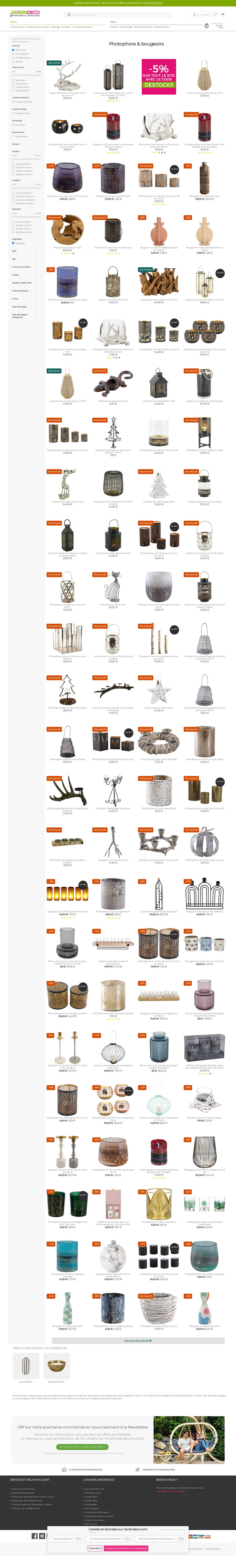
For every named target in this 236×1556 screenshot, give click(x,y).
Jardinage (55, 27)
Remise (19, 62)
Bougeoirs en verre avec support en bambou (158, 1014)
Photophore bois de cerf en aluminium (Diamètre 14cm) (113, 350)
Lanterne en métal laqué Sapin (159, 501)
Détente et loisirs (161, 27)
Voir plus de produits (138, 1340)
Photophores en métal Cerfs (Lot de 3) (159, 349)
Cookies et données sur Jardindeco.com (118, 1529)
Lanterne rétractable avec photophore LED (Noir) (113, 1066)
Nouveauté (18, 125)
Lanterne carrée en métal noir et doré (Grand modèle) (67, 554)
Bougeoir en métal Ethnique (205, 196)
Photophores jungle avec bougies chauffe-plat (204, 1223)
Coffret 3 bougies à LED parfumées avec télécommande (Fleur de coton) (204, 1066)
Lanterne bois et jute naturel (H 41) (205, 93)
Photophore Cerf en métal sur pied (204, 450)
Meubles (114, 27)
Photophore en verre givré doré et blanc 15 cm (159, 605)
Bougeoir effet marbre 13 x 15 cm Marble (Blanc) (113, 1275)
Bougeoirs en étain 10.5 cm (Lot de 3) (204, 961)
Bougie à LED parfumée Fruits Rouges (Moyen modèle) (113, 145)
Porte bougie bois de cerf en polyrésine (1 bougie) (67, 809)
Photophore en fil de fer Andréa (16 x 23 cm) (204, 1171)
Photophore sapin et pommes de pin (67, 707)
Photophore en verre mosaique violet (67, 299)
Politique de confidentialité (26, 1508)
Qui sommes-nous (94, 1489)
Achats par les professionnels (27, 1500)
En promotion (20, 136)
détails (94, 1532)
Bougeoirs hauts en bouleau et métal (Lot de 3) (158, 657)
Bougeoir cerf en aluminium (113, 860)
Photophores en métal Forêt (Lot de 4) (67, 450)
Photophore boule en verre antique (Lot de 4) (113, 1118)
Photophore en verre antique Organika (113, 1013)
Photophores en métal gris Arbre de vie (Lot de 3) (159, 197)
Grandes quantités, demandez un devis (32, 1504)
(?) (73, 1539)
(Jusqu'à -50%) (217, 26)
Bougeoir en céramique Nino (204, 1326)
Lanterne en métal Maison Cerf (159, 401)
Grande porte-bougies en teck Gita (159, 299)
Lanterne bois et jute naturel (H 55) (67, 401)
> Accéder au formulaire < (171, 1491)
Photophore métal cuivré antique (67, 759)
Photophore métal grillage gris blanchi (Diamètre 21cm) (204, 657)
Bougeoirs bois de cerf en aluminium (158, 860)
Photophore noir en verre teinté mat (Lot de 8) (159, 1275)
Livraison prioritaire (22, 101)
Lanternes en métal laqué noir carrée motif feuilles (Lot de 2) (113, 94)
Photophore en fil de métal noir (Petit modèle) (113, 502)
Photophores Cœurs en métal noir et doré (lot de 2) (67, 145)
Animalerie (66, 27)
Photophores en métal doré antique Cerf (67, 350)
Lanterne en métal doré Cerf (113, 299)
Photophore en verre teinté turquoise (204, 1274)
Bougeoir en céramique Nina (67, 1326)
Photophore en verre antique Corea (204, 759)
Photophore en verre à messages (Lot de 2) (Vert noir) (67, 1223)
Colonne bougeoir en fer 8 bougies (159, 911)
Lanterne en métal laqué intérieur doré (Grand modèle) (204, 605)
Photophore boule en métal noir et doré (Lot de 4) (205, 350)
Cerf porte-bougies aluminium (67, 501)
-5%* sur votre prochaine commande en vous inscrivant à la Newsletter (82, 1427)
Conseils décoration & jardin (99, 1516)
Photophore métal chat (113, 604)
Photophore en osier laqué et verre (159, 1326)
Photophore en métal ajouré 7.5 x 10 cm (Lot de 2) (159, 962)
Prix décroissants (23, 58)
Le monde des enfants (82, 27)
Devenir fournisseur (95, 1520)
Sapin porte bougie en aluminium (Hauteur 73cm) (113, 451)
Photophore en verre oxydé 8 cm (113, 911)
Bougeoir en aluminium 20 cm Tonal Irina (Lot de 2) (67, 1066)
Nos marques (92, 1508)
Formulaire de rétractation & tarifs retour (33, 1496)
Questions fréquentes (23, 1492)
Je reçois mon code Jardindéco (82, 1446)
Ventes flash (91, 1496)
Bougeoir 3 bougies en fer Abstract (204, 911)
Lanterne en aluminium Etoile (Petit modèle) (204, 554)
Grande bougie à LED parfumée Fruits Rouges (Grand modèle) (204, 145)
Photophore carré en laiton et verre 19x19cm (67, 657)
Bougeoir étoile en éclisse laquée (204, 1117)
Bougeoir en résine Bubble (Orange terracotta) (158, 248)
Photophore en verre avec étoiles (159, 808)
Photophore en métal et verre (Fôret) (159, 450)
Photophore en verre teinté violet (113, 196)
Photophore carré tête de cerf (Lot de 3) (113, 759)
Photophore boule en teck (67, 247)
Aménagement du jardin (38, 27)
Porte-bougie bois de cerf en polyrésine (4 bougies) (113, 709)
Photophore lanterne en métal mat (113, 247)
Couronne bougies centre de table (159, 759)
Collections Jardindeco (97, 1512)
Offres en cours (93, 1492)
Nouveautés (91, 1504)
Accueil (15, 39)
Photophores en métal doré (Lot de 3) (204, 808)
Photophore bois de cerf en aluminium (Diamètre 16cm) (159, 145)
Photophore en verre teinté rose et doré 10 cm (113, 1171)
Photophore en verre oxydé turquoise (113, 1326)
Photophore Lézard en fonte (113, 401)
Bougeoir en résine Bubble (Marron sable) (204, 248)
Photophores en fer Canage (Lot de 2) (67, 1013)
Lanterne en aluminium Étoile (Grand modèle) (113, 657)
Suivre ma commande (23, 1489)
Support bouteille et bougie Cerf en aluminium (67, 94)
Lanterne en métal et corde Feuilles (204, 401)
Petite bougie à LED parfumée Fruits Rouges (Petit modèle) (159, 1171)
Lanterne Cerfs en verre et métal (204, 501)
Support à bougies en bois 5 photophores (113, 962)
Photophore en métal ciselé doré (159, 1222)
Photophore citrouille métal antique (204, 860)
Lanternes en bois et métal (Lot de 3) (204, 299)
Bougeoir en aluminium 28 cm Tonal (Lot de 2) (67, 1171)
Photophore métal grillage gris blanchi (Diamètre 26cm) (204, 709)
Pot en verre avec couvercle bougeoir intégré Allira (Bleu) (159, 1066)
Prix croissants (22, 54)
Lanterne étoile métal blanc (158, 707)
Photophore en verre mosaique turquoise (67, 1275)
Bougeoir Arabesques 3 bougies (113, 808)
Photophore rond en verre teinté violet (67, 196)
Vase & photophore (20, 41)
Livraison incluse (21, 113)
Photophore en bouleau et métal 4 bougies (67, 861)
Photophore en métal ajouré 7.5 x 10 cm (67, 1117)
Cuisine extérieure (18, 27)
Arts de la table (125, 27)
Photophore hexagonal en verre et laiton (67, 605)
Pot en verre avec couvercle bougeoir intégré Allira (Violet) (204, 1014)
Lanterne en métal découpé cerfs (113, 553)
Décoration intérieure (143, 27)
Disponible (18, 243)
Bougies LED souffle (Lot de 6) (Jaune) (67, 911)
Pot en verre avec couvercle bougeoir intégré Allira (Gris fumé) (67, 962)
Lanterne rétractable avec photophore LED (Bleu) (159, 1118)
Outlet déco (91, 1500)
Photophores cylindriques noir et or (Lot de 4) (158, 554)
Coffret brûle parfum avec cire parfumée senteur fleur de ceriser (113, 1223)
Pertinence (20, 50)
